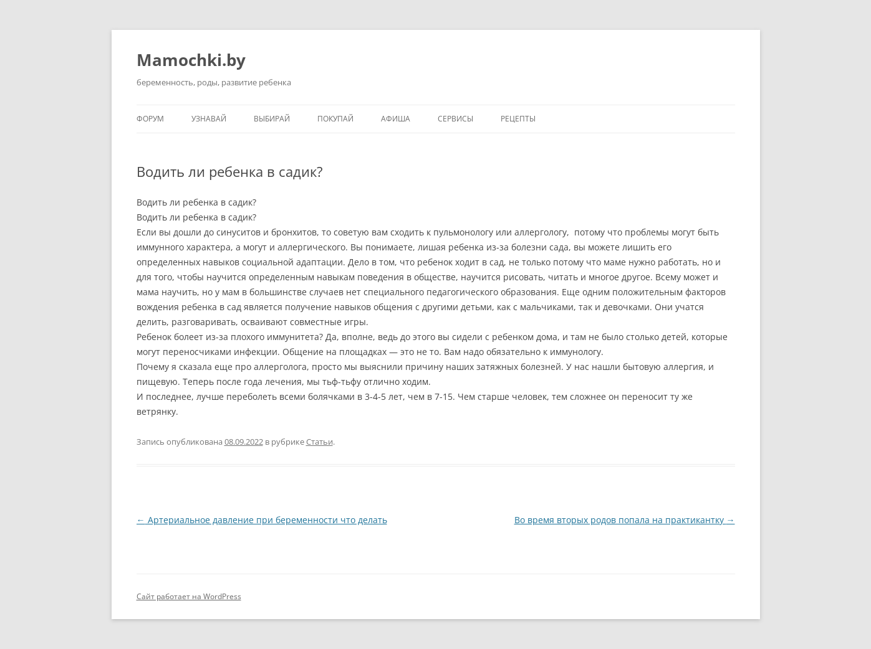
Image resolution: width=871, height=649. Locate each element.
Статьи (319, 441)
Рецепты (518, 118)
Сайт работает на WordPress (189, 596)
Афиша (395, 118)
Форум (150, 118)
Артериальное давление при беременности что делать (262, 520)
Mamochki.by (191, 60)
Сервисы (455, 118)
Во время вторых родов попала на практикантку (624, 520)
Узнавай (208, 118)
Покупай (335, 118)
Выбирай (272, 118)
